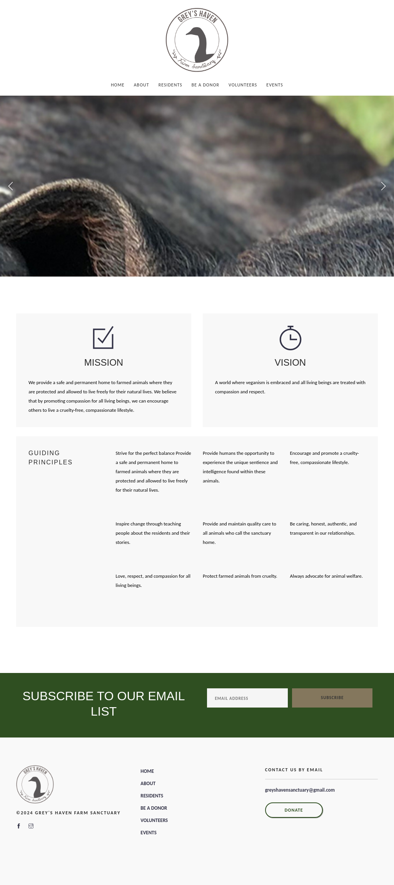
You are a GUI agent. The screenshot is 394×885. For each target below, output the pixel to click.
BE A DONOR (153, 808)
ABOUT (147, 783)
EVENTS (148, 832)
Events (274, 85)
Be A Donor (205, 85)
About (141, 85)
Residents (170, 85)
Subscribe (332, 697)
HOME (147, 771)
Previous (10, 186)
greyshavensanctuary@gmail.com (300, 790)
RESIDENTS (151, 796)
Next (383, 186)
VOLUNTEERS (154, 820)
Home (118, 85)
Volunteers (243, 85)
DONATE (294, 810)
